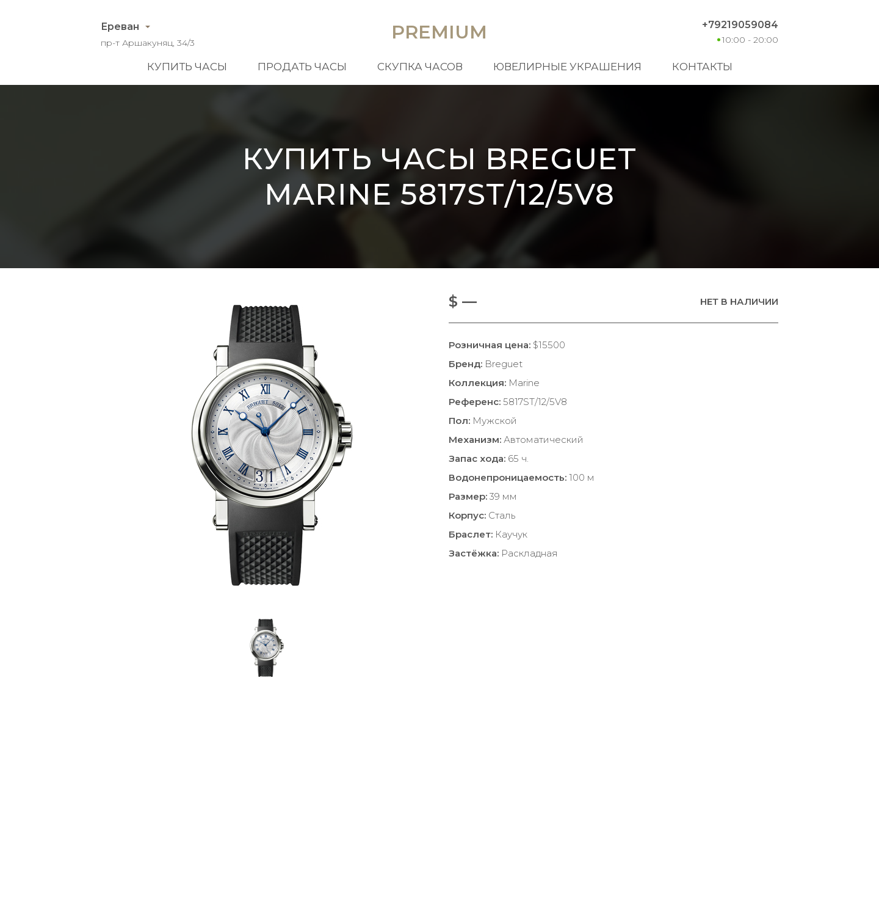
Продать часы (302, 66)
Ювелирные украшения (567, 66)
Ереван (120, 26)
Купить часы (187, 66)
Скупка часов (420, 66)
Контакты (702, 66)
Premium (439, 32)
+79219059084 (740, 25)
